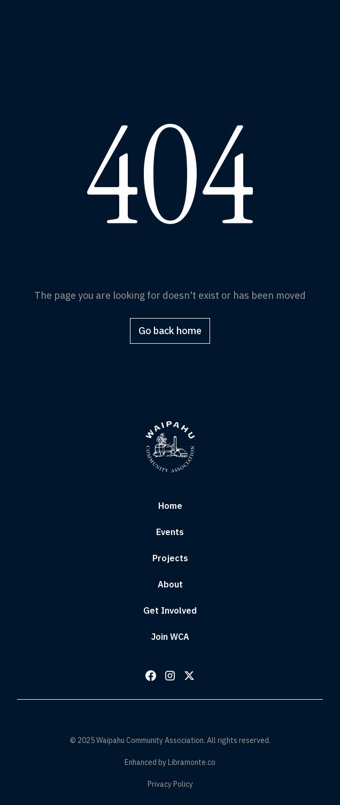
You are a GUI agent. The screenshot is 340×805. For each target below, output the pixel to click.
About (170, 584)
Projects (170, 558)
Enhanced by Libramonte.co (170, 762)
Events (170, 532)
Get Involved (170, 610)
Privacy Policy (170, 784)
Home (170, 505)
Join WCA (170, 636)
